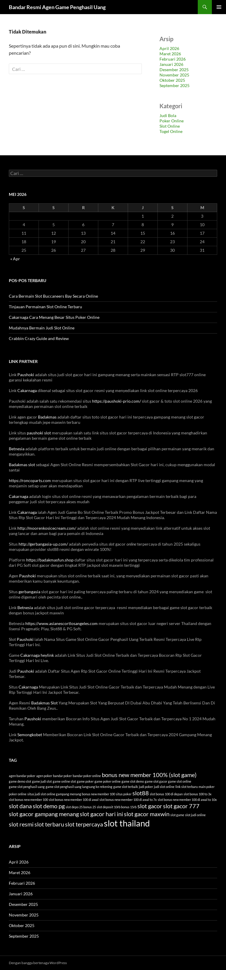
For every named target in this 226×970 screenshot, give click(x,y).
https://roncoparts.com (30, 480)
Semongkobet (29, 734)
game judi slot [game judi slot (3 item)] (42, 781)
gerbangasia (29, 591)
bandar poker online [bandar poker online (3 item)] (87, 776)
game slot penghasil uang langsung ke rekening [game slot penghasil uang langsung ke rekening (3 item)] (79, 787)
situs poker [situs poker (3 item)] (124, 794)
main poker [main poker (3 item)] (207, 787)
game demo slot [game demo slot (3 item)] (20, 781)
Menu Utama (219, 7)
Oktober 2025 (172, 80)
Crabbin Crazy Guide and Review (39, 338)
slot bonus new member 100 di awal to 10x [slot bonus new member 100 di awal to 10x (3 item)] (187, 799)
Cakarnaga (27, 390)
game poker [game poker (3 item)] (85, 781)
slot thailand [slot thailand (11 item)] (127, 823)
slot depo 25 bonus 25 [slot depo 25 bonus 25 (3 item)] (81, 807)
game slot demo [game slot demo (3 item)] (133, 781)
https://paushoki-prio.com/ (116, 401)
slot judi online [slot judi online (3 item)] (195, 815)
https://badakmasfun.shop (50, 559)
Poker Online (171, 120)
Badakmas (47, 416)
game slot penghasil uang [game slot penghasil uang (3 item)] (27, 787)
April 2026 (169, 48)
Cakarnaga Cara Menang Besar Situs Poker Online (54, 317)
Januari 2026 (171, 64)
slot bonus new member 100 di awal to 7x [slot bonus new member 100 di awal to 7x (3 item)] (128, 799)
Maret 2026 (170, 53)
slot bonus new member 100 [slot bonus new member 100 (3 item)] (28, 799)
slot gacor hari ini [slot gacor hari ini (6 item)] (101, 813)
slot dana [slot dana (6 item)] (20, 805)
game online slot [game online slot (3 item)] (64, 781)
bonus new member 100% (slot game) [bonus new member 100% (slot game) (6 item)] (149, 774)
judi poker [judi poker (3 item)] (146, 787)
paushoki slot (39, 432)
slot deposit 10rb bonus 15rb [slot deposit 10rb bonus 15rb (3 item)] (117, 807)
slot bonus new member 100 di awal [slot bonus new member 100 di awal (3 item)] (74, 799)
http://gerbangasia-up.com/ (43, 543)
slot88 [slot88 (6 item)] (140, 792)
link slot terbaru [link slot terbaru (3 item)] (186, 787)
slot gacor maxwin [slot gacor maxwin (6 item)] (147, 813)
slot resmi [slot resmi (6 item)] (21, 824)
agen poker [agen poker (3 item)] (44, 776)
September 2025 (174, 85)
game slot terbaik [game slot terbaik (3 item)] (125, 787)
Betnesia (16, 448)
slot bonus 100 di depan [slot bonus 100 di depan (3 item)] (166, 794)
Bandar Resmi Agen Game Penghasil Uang (57, 7)
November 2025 (174, 74)
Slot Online (169, 126)
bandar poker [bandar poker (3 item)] (62, 776)
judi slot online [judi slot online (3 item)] (164, 787)
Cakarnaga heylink (37, 655)
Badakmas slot (22, 464)
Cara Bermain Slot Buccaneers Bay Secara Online (53, 296)
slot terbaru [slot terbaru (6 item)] (49, 824)
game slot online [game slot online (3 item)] (179, 781)
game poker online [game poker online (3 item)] (107, 781)
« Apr (15, 258)
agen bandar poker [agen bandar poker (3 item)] (22, 776)
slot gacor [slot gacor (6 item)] (149, 805)
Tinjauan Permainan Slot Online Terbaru (45, 306)
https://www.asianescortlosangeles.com (61, 623)
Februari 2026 (172, 58)
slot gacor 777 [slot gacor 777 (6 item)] (181, 805)
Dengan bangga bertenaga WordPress (38, 963)
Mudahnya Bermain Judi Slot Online (41, 327)
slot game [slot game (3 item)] (177, 815)
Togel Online (170, 131)
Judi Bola (167, 115)
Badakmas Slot (44, 702)
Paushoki (25, 374)
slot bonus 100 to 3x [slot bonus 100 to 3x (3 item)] (198, 794)
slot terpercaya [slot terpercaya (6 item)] (84, 824)
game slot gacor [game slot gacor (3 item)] (156, 781)
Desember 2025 (174, 69)
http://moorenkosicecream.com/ (46, 528)
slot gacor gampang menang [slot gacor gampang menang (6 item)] (44, 813)
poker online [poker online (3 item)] (17, 794)
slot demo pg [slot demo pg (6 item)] (49, 805)
